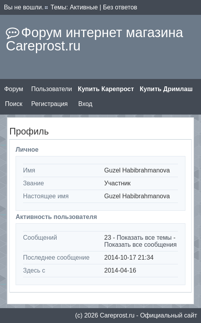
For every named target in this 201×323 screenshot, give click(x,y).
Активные (84, 7)
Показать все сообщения (140, 244)
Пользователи (51, 89)
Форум (13, 89)
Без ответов (120, 7)
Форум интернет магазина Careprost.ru (94, 39)
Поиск (13, 103)
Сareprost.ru (117, 315)
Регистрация (49, 103)
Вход (85, 103)
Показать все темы (144, 237)
